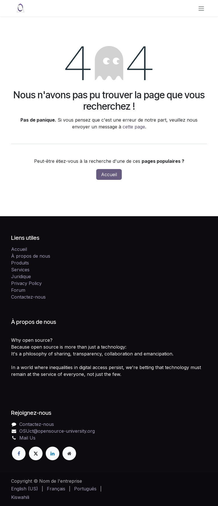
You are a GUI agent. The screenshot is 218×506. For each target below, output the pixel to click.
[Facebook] (19, 453)
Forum (18, 290)
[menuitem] (24, 488)
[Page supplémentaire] (69, 453)
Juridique (21, 276)
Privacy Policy (26, 283)
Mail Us (27, 438)
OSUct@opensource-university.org (57, 431)
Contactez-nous (28, 297)
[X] (36, 453)
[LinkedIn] (52, 453)
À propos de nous (30, 256)
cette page (134, 127)
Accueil (109, 174)
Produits (20, 263)
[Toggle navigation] (201, 8)
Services (20, 269)
